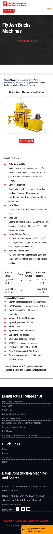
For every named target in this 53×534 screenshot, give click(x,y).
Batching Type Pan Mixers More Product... (20, 435)
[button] (49, 9)
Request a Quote (26, 141)
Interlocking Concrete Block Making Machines (22, 423)
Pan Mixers (7, 431)
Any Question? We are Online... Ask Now (36, 530)
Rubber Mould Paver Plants (14, 414)
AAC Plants (7, 406)
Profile (5, 453)
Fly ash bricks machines (27, 40)
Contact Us (7, 457)
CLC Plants (7, 410)
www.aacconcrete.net (11, 504)
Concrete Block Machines (13, 427)
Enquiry (5, 462)
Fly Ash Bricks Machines (12, 401)
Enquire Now (9, 11)
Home (18, 37)
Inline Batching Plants (11, 418)
